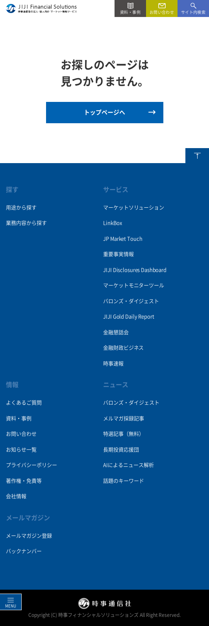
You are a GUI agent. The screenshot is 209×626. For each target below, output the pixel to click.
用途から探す (21, 207)
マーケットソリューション (133, 207)
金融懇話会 (115, 332)
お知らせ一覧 (21, 449)
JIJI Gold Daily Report (128, 316)
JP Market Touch (122, 238)
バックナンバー (24, 551)
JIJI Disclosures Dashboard (134, 270)
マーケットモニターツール (133, 285)
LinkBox (112, 223)
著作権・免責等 (24, 480)
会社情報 (16, 496)
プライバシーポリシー (31, 465)
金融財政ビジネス (123, 347)
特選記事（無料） (123, 433)
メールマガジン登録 (29, 535)
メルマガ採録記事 (123, 418)
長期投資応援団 (121, 449)
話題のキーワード (123, 480)
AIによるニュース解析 (128, 465)
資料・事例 (18, 418)
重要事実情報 (118, 254)
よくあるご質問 (24, 402)
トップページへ (104, 112)
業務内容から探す (26, 223)
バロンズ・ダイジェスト (131, 301)
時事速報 (113, 363)
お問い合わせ (21, 433)
